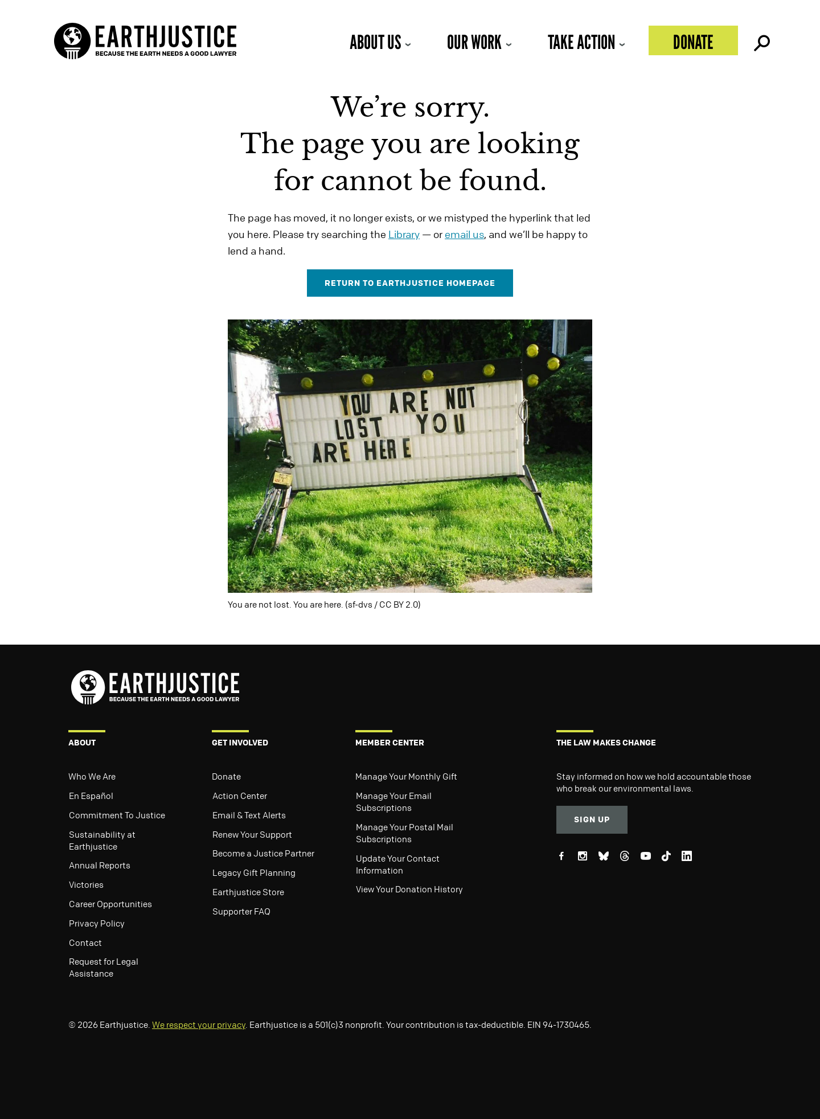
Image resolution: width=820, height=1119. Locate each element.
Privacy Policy (97, 923)
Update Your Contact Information (398, 864)
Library (404, 234)
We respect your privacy (198, 1024)
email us (464, 234)
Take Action (581, 42)
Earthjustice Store (248, 891)
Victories (86, 884)
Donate (693, 42)
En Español (91, 795)
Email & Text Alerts (249, 815)
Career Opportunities (110, 903)
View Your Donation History (409, 889)
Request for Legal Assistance (103, 967)
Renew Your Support (252, 834)
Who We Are (92, 776)
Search (760, 40)
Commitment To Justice (117, 815)
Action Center (239, 795)
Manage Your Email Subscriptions (394, 801)
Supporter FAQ (241, 911)
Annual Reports (99, 865)
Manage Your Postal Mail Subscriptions (404, 833)
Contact (85, 942)
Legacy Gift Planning (254, 872)
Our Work (474, 42)
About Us (375, 42)
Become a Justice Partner (263, 853)
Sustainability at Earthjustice (102, 840)
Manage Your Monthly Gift (406, 776)
